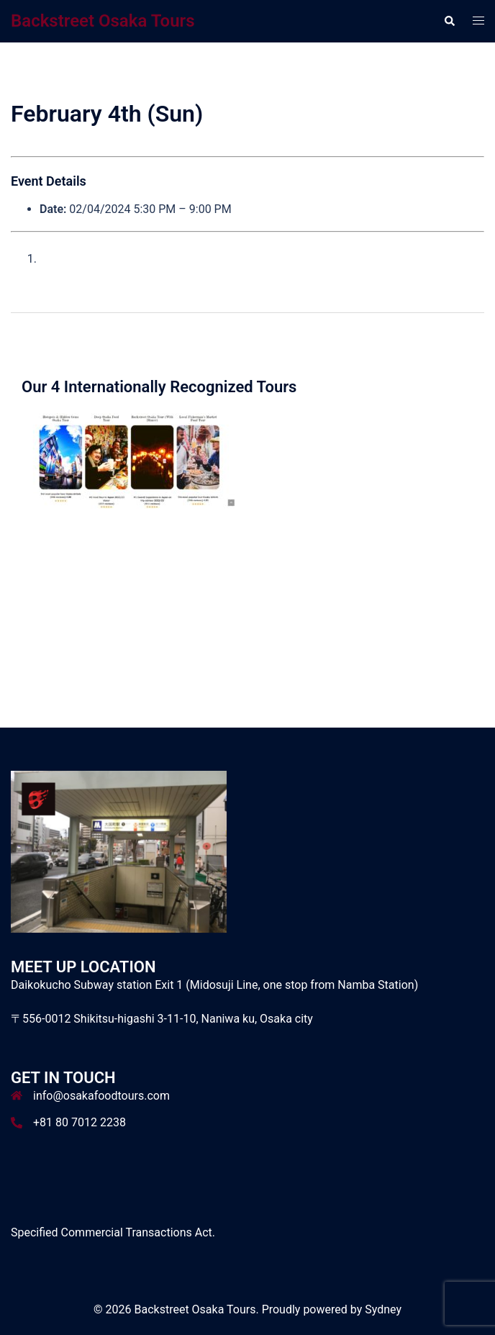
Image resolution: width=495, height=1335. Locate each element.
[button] (449, 21)
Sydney (383, 1309)
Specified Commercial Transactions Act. (113, 1232)
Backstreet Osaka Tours (103, 21)
